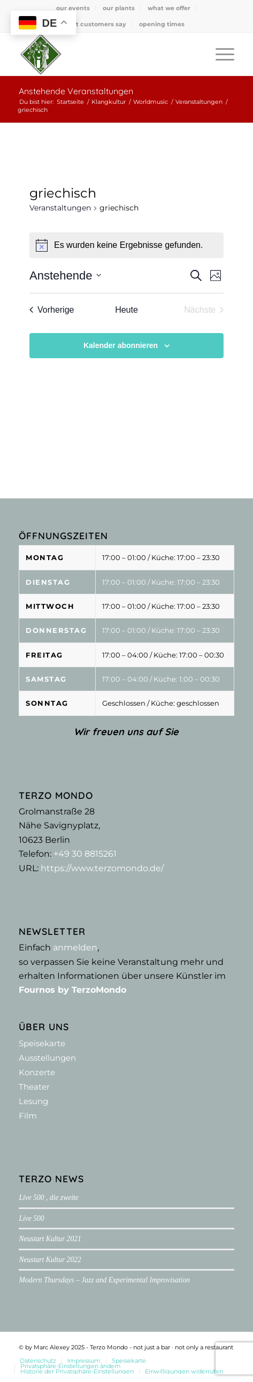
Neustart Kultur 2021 (50, 1239)
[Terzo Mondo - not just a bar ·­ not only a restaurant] (105, 54)
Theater (34, 1087)
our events (73, 8)
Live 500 (31, 1218)
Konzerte (37, 1072)
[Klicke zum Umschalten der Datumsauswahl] (65, 275)
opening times (162, 24)
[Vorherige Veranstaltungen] (51, 310)
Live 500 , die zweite (48, 1198)
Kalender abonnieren (120, 345)
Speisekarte (42, 1043)
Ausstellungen (47, 1058)
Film (28, 1116)
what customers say (94, 24)
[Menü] (219, 54)
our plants (119, 8)
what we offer (169, 8)
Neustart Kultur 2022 (50, 1260)
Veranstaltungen (60, 208)
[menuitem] (73, 8)
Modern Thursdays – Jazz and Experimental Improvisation (104, 1280)
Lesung (33, 1101)
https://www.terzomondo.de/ (102, 868)
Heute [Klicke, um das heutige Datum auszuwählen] (126, 309)
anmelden (75, 947)
